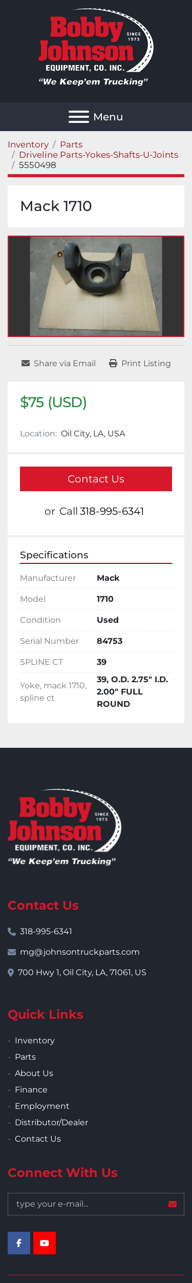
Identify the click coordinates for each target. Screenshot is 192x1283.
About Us (34, 1073)
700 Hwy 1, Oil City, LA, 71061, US (82, 972)
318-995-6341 (112, 511)
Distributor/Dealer (51, 1122)
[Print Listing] (140, 363)
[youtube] (44, 1243)
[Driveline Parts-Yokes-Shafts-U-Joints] (98, 155)
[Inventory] (28, 144)
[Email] (96, 1204)
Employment (42, 1106)
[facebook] (19, 1243)
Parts (25, 1057)
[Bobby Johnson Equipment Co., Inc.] (64, 826)
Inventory (35, 1040)
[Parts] (71, 144)
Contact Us (96, 479)
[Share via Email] (58, 363)
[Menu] (79, 117)
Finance (31, 1090)
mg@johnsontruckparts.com (80, 952)
